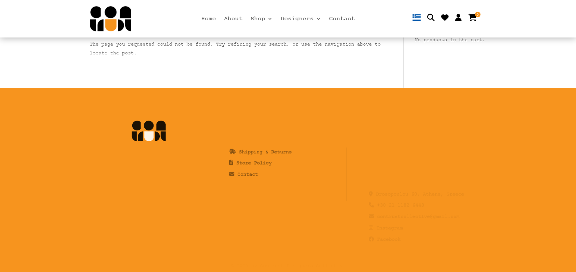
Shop (258, 19)
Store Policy (253, 173)
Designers (297, 19)
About (233, 19)
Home (208, 19)
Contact (342, 19)
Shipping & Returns (265, 161)
